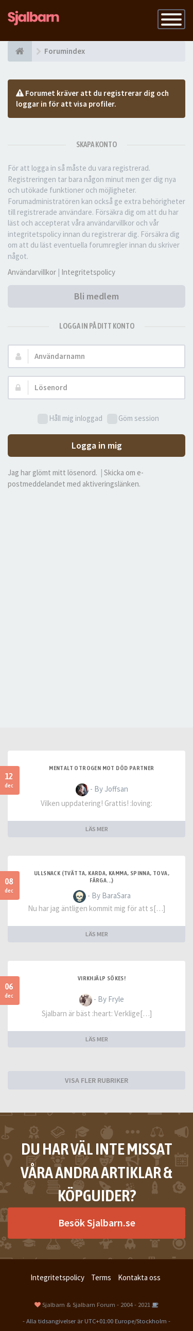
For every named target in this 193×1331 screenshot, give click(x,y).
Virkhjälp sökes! (102, 978)
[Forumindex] (20, 51)
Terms (101, 1277)
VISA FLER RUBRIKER (96, 1080)
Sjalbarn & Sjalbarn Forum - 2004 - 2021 (96, 1304)
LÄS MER (96, 829)
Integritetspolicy (88, 272)
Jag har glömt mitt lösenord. (52, 472)
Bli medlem (96, 296)
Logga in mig (97, 445)
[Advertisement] (96, 595)
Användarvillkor (32, 272)
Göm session (133, 418)
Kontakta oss (139, 1277)
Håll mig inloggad (70, 418)
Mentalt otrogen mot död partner (101, 768)
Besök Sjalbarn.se (96, 1222)
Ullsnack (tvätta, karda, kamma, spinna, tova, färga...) (101, 877)
